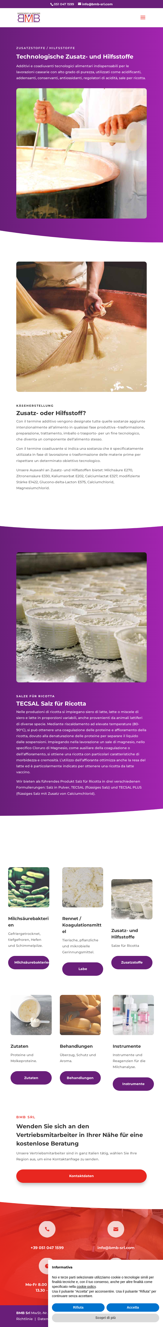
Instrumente (133, 1084)
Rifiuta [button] (78, 1307)
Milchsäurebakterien (31, 962)
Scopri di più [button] (106, 1318)
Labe (83, 969)
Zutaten (31, 1078)
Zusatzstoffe (132, 962)
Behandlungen (80, 1078)
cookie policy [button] (86, 1287)
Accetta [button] (133, 1307)
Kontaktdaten (81, 1176)
